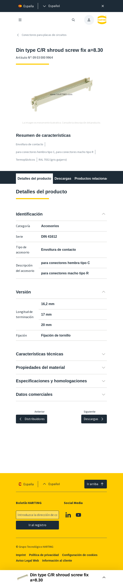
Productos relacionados (93, 178)
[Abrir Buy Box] (61, 577)
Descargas (63, 178)
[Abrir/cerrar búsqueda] (73, 20)
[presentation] (51, 6)
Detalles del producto (34, 178)
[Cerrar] (102, 6)
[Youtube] (78, 515)
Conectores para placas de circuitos (41, 35)
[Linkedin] (68, 515)
